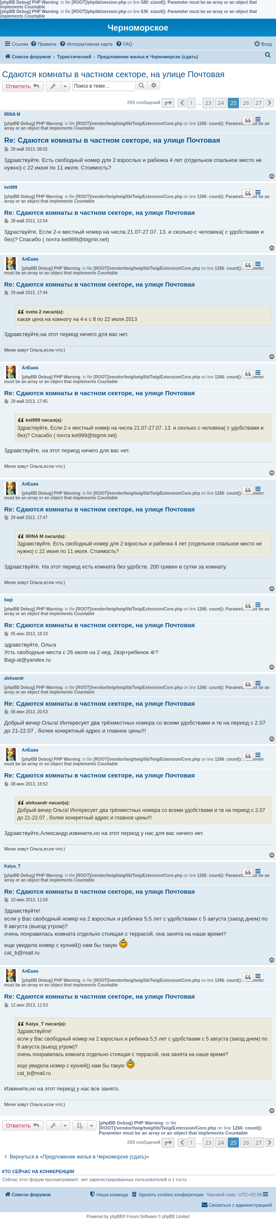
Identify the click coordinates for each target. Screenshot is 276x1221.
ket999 (10, 187)
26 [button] (246, 103)
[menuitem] (43, 44)
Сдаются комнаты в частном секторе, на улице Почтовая (113, 74)
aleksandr (14, 678)
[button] (168, 103)
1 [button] (191, 103)
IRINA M (12, 114)
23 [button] (208, 103)
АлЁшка (30, 259)
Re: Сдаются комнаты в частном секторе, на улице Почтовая (112, 140)
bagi (8, 599)
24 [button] (221, 103)
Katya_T (12, 866)
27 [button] (258, 103)
